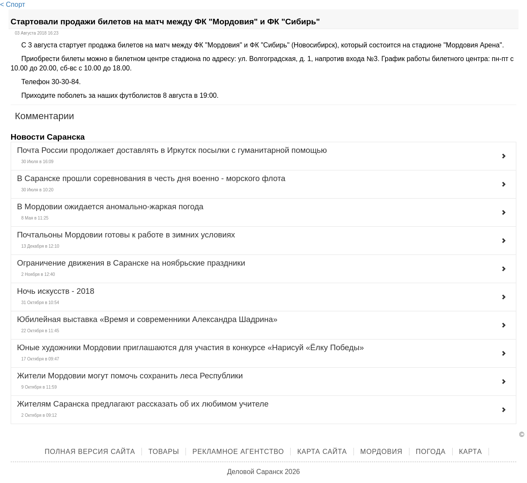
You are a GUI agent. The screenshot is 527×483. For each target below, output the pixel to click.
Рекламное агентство (238, 451)
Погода (431, 451)
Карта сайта (322, 451)
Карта (470, 451)
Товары (163, 451)
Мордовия (381, 451)
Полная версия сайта (89, 451)
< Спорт (12, 4)
